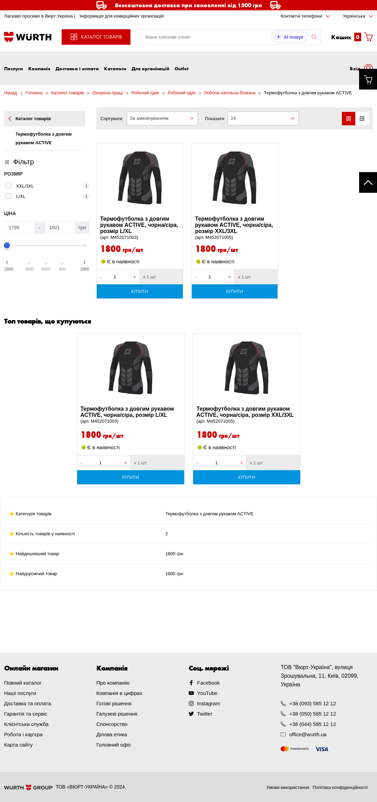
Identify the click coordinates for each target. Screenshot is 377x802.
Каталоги (115, 68)
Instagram (208, 703)
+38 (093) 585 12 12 (312, 703)
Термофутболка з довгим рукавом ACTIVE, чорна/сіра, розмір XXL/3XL (234, 228)
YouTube (207, 693)
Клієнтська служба (26, 724)
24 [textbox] (233, 118)
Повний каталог (23, 683)
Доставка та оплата (27, 703)
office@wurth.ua (307, 734)
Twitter (204, 714)
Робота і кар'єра (23, 734)
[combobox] (162, 118)
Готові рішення (114, 703)
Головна (33, 92)
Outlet (182, 68)
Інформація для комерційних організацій (122, 16)
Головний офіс (113, 745)
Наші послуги (20, 693)
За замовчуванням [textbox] (149, 118)
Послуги (13, 68)
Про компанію (112, 683)
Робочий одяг (145, 92)
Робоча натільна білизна (229, 92)
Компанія (39, 68)
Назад (10, 92)
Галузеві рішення (116, 714)
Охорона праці (108, 92)
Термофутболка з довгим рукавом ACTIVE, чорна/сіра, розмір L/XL (139, 228)
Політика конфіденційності (340, 787)
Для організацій (150, 68)
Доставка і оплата (77, 68)
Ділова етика (111, 734)
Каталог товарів (67, 92)
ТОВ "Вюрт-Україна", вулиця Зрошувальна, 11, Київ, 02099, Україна (319, 675)
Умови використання (287, 787)
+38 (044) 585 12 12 (312, 724)
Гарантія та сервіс (25, 714)
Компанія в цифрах (119, 693)
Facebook (208, 683)
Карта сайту (18, 745)
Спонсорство (111, 724)
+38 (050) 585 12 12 (312, 714)
